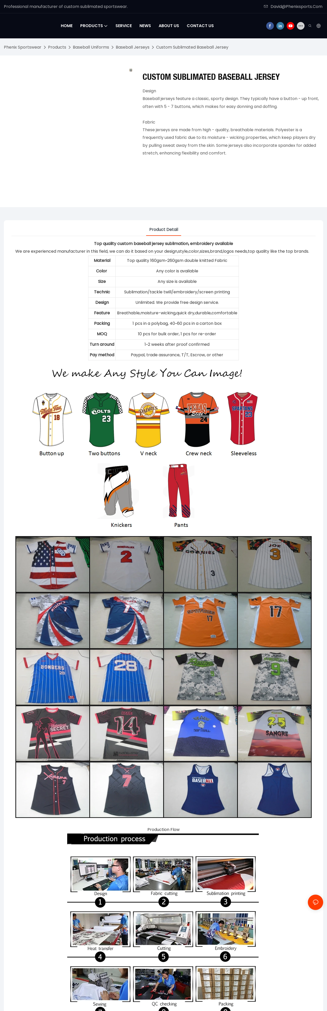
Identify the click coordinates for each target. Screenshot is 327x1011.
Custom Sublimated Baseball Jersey (192, 47)
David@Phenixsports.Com (293, 6)
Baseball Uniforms (91, 47)
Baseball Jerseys (132, 47)
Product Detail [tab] (163, 229)
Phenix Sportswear (22, 47)
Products (57, 47)
